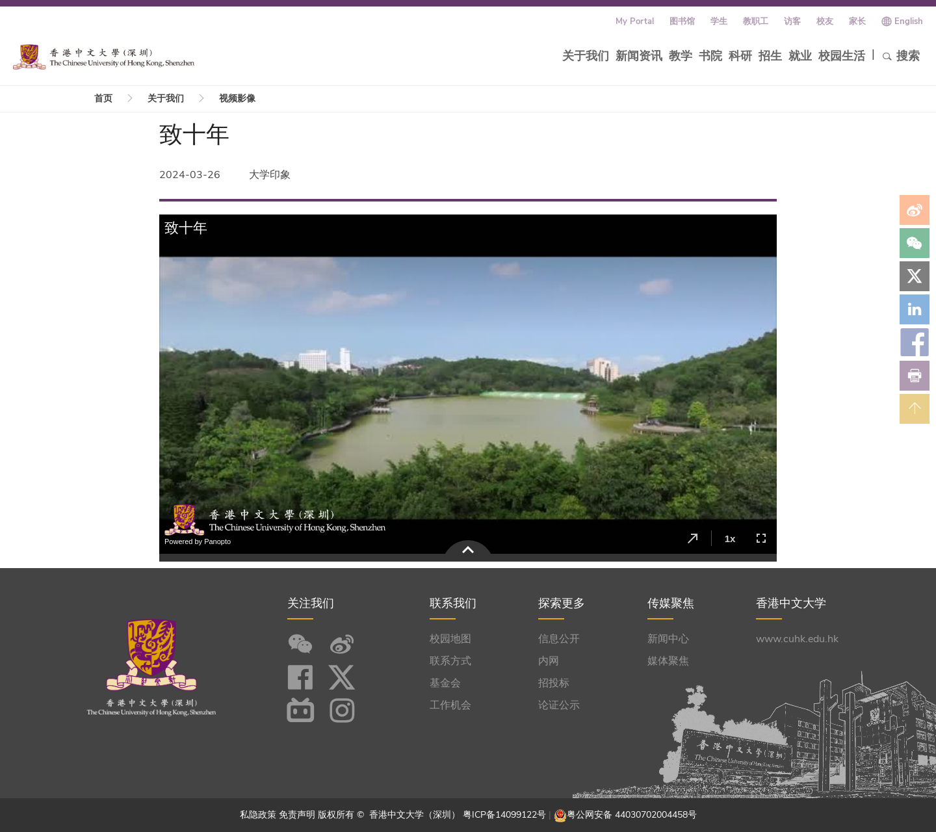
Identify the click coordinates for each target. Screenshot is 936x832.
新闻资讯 (639, 56)
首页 (103, 98)
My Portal (635, 21)
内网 (548, 661)
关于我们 (585, 56)
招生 (770, 56)
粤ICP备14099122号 (504, 815)
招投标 (553, 683)
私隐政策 (258, 815)
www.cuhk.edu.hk (797, 639)
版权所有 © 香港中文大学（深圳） (390, 815)
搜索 (900, 56)
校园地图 (450, 639)
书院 (710, 56)
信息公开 (559, 639)
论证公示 (559, 705)
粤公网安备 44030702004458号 (632, 815)
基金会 (445, 683)
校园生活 (841, 56)
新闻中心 (668, 639)
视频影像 (237, 98)
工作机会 (450, 705)
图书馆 (682, 21)
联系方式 (450, 661)
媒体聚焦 (668, 661)
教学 (680, 56)
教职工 (755, 21)
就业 (800, 56)
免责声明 (297, 815)
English (908, 21)
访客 (792, 21)
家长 (857, 21)
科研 (740, 56)
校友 (824, 21)
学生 (718, 21)
